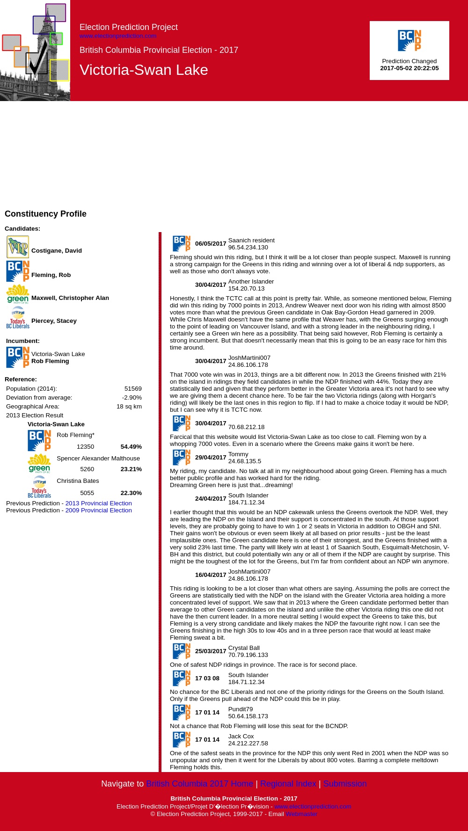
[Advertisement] (217, 166)
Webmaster (302, 813)
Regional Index (288, 783)
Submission (345, 783)
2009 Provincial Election (99, 510)
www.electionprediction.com (118, 35)
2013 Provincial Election (99, 503)
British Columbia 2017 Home (199, 783)
